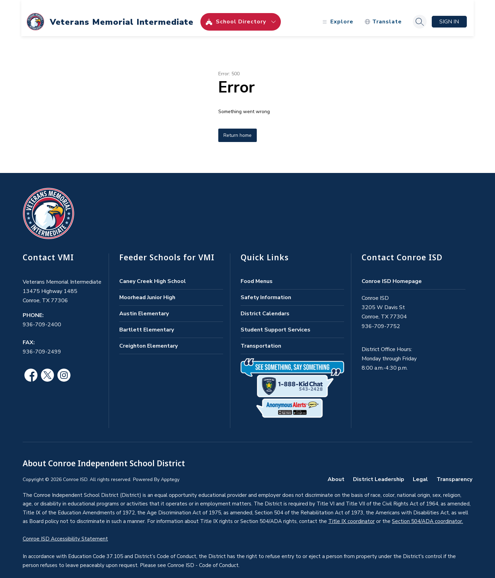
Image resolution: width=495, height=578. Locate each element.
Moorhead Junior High (147, 290)
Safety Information (266, 290)
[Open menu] (335, 14)
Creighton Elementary (148, 338)
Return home (237, 128)
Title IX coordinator (351, 514)
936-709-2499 (42, 344)
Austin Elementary (144, 306)
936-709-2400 (42, 317)
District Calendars (265, 306)
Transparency (454, 472)
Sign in (448, 14)
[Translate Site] (381, 14)
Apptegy (170, 472)
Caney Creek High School (152, 274)
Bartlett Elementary (146, 322)
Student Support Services (275, 322)
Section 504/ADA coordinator (427, 514)
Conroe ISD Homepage (392, 274)
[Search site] (418, 14)
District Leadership (378, 472)
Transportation (261, 338)
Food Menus (257, 274)
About (336, 472)
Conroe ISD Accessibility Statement (65, 531)
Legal (420, 472)
